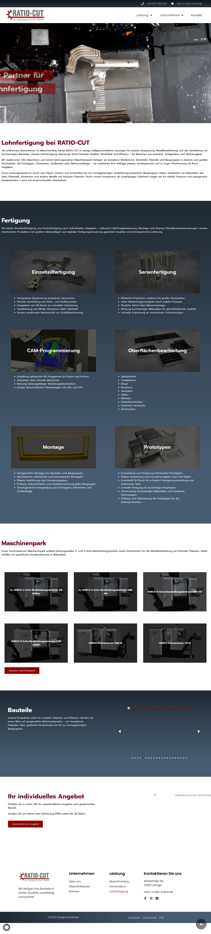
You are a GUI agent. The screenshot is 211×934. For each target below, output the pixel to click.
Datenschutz (149, 918)
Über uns (75, 881)
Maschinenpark (79, 886)
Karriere (74, 891)
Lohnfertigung (118, 891)
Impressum (130, 918)
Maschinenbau (119, 881)
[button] (189, 731)
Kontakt (196, 15)
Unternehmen (172, 15)
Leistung (144, 15)
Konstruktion (117, 886)
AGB (163, 918)
